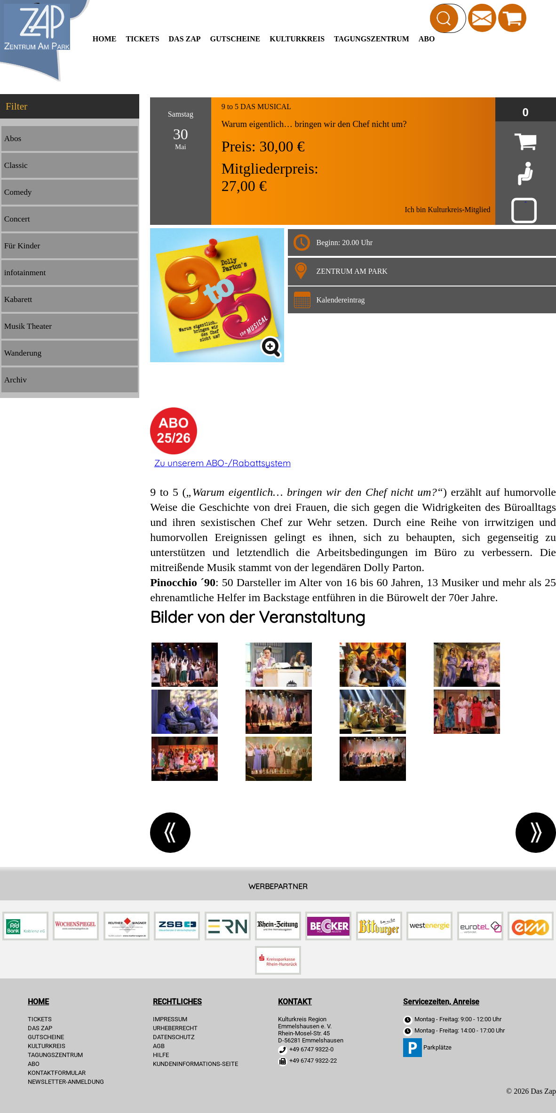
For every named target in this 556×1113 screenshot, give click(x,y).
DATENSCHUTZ (174, 1037)
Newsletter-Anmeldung (66, 1081)
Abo (427, 39)
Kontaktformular (57, 1072)
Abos (13, 138)
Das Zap (185, 39)
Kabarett (18, 299)
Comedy (18, 192)
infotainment (25, 272)
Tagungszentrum (371, 39)
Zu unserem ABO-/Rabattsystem (222, 463)
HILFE (161, 1054)
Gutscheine (235, 39)
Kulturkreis (297, 39)
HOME (105, 39)
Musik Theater (28, 326)
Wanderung (22, 353)
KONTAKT (295, 1001)
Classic (16, 165)
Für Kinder (22, 245)
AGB (159, 1045)
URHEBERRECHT (175, 1028)
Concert (17, 219)
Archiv (15, 379)
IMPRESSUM (170, 1019)
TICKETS (142, 39)
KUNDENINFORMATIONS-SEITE (195, 1063)
